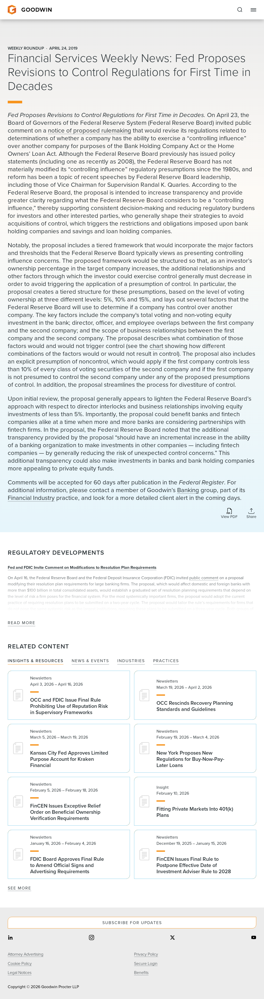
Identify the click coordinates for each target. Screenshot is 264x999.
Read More (21, 623)
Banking (188, 490)
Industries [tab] (131, 661)
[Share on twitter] (172, 938)
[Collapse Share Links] (251, 513)
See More (19, 888)
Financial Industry (31, 497)
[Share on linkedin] (10, 938)
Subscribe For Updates (132, 923)
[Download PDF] (229, 514)
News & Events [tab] (90, 661)
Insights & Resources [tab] (35, 661)
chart (156, 346)
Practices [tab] (166, 661)
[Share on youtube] (253, 938)
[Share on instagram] (91, 938)
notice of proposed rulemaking (89, 130)
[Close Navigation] (253, 10)
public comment (203, 578)
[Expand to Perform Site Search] (239, 9)
